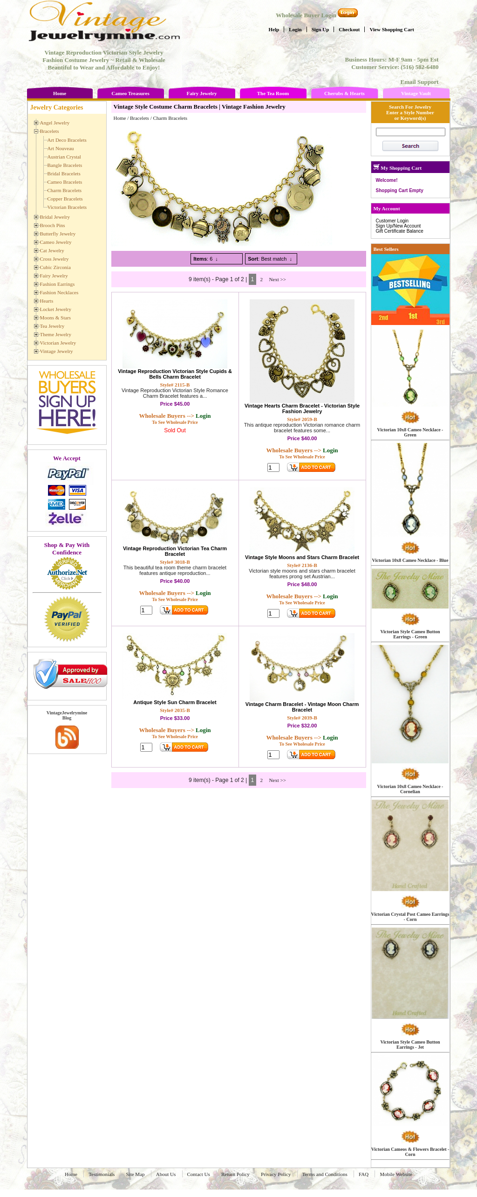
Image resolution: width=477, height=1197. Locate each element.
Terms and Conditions (325, 1174)
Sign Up (320, 29)
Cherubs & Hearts (344, 93)
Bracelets (139, 118)
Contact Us (198, 1174)
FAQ (363, 1174)
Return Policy (235, 1174)
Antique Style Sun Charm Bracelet (175, 702)
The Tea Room (273, 93)
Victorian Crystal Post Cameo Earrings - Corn (410, 917)
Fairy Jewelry (201, 93)
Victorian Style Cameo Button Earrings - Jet (410, 1044)
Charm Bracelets (170, 118)
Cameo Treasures (130, 93)
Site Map (135, 1174)
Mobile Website (396, 1174)
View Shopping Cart (391, 29)
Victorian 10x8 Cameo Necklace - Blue (410, 560)
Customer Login (392, 220)
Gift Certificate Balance (399, 231)
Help (274, 29)
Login (295, 29)
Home (59, 93)
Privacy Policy (276, 1174)
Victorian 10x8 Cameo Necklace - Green (410, 432)
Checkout (349, 29)
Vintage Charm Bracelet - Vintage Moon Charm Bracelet (302, 707)
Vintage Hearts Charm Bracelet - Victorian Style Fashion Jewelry (302, 408)
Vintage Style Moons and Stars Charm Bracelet (302, 557)
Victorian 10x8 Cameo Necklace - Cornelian (410, 789)
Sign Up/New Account (398, 225)
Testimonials (102, 1174)
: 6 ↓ (205, 259)
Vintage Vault (416, 93)
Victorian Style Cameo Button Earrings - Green (410, 634)
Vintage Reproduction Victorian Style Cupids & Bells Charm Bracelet (175, 374)
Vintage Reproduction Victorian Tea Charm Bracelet (175, 551)
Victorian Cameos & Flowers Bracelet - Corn (410, 1152)
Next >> (277, 279)
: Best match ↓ (270, 259)
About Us (166, 1174)
